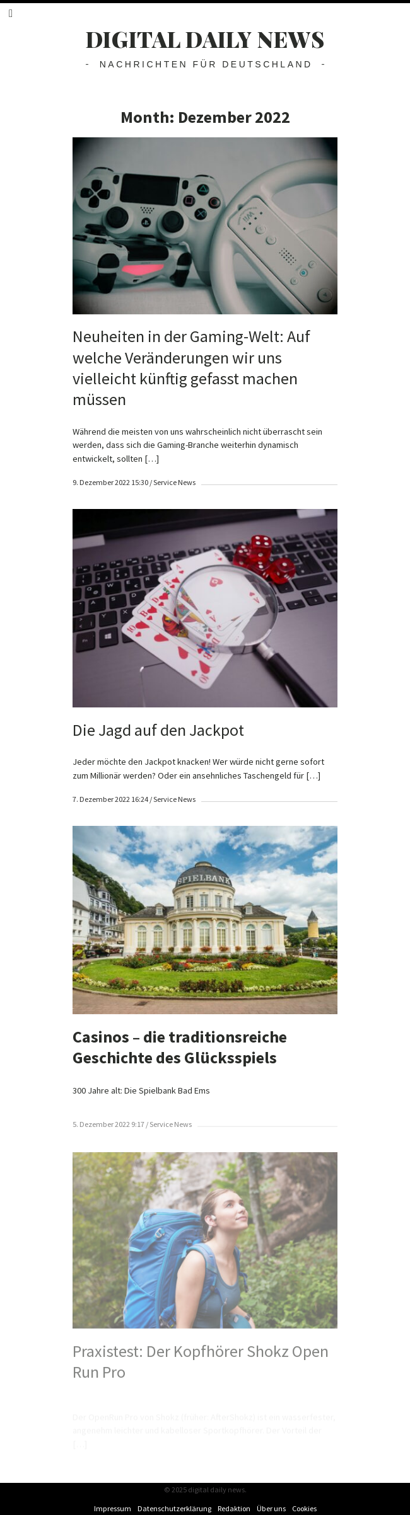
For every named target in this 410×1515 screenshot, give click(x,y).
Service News (174, 482)
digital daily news (205, 39)
